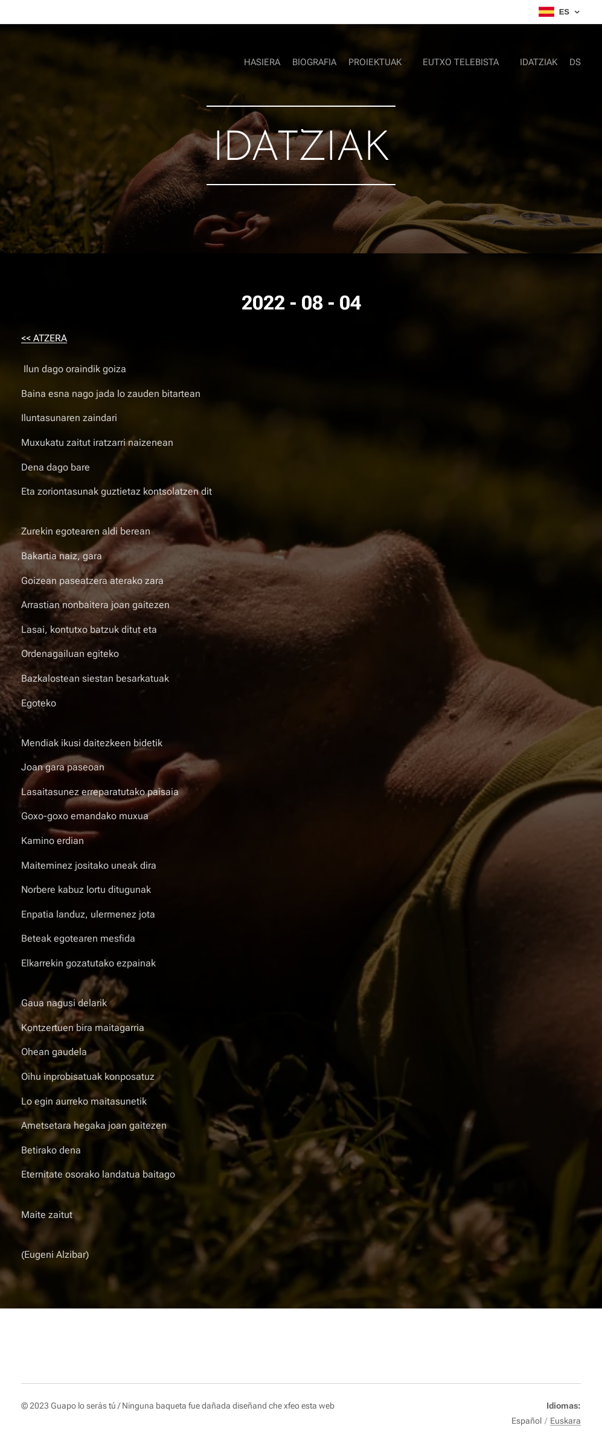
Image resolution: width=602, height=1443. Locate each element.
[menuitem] (503, 63)
